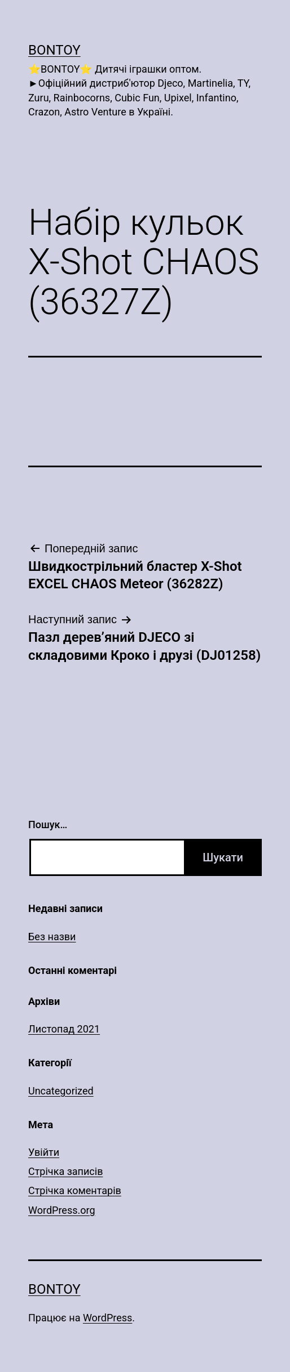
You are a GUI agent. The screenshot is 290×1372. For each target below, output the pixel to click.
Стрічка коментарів (74, 1190)
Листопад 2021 (64, 1029)
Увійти (43, 1152)
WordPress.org (61, 1210)
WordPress (107, 1318)
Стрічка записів (65, 1171)
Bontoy (54, 50)
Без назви (52, 936)
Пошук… (47, 824)
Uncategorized (61, 1091)
